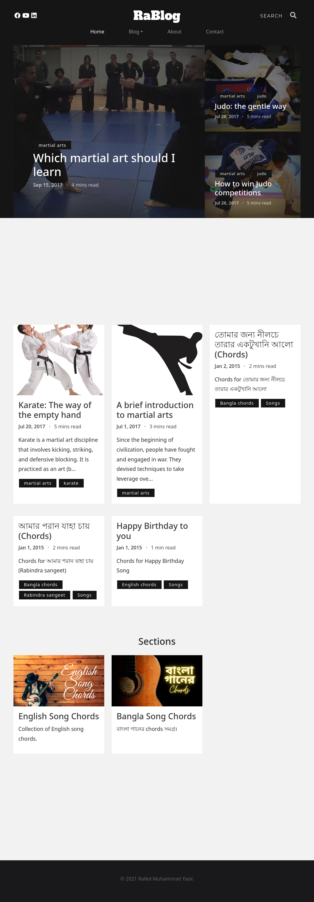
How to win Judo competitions (243, 187)
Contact (215, 31)
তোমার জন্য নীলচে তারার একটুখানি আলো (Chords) (254, 344)
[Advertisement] (160, 276)
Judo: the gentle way (250, 106)
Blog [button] (134, 31)
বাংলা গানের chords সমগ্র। (147, 728)
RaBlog (156, 15)
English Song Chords (58, 716)
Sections (156, 641)
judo (262, 96)
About (174, 31)
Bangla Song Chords (156, 716)
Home (97, 31)
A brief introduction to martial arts (155, 409)
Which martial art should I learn (104, 164)
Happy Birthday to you (152, 530)
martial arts (52, 145)
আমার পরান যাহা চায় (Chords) (54, 530)
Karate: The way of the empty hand (54, 409)
